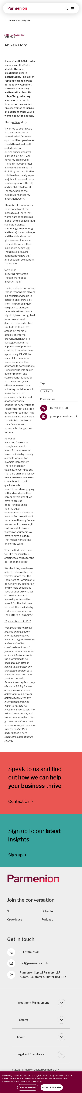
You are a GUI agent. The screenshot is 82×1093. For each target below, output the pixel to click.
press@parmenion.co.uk (64, 416)
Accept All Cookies (51, 1087)
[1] (28, 248)
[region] (41, 1082)
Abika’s (16, 122)
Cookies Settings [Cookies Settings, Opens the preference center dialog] (28, 1087)
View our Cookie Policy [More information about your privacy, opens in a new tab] (31, 1081)
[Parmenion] (17, 8)
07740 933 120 (59, 408)
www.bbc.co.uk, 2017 (19, 621)
